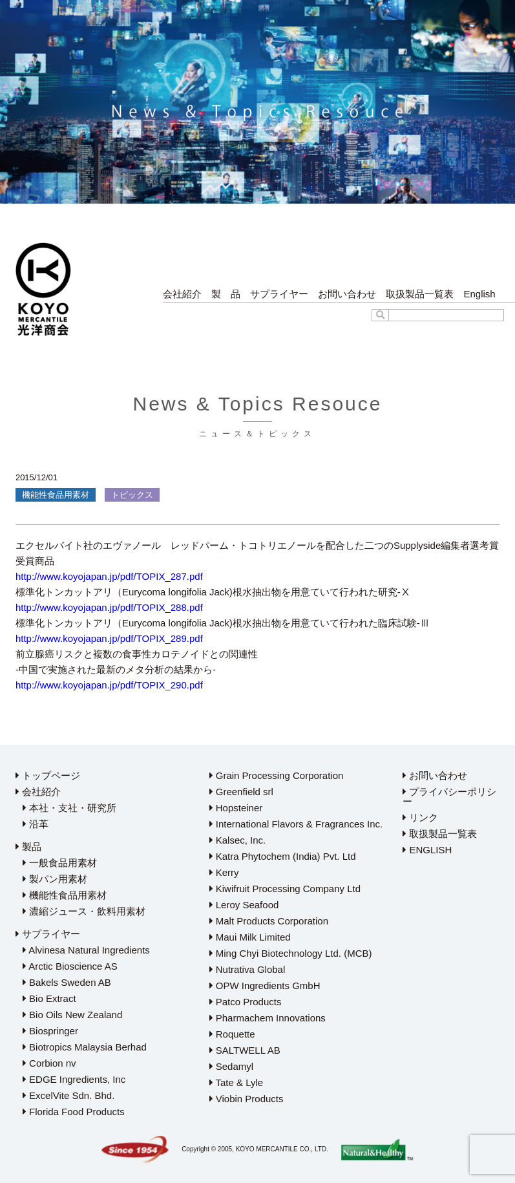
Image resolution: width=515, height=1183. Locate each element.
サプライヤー (279, 293)
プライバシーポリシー (449, 796)
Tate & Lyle (236, 1082)
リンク (420, 817)
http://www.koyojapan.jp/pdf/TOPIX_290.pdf (109, 684)
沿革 (35, 823)
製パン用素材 (55, 878)
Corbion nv (49, 1063)
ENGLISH (427, 849)
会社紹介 (182, 293)
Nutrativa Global (247, 969)
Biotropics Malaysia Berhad (85, 1046)
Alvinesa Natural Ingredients (86, 949)
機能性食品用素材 (65, 895)
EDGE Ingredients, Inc (74, 1079)
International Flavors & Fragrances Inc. (296, 823)
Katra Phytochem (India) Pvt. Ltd (282, 856)
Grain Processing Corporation (276, 775)
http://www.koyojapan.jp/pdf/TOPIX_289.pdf (109, 638)
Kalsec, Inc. (237, 840)
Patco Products (245, 1001)
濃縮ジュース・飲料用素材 (84, 911)
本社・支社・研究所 (69, 807)
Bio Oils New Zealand (72, 1014)
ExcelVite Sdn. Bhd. (68, 1095)
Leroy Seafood (244, 904)
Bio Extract (49, 998)
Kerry (224, 872)
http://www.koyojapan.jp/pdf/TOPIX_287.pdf (109, 576)
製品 (28, 846)
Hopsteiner (236, 807)
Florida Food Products (74, 1111)
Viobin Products (246, 1098)
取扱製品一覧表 (420, 293)
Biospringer (50, 1030)
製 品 (225, 293)
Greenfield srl (241, 791)
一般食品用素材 (60, 862)
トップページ (48, 775)
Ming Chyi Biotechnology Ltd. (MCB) (290, 953)
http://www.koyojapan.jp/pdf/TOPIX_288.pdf (109, 607)
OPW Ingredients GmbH (265, 985)
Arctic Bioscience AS (70, 966)
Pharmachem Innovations (267, 1017)
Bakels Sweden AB (67, 982)
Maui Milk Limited (250, 937)
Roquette (232, 1033)
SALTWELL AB (244, 1050)
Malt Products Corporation (268, 920)
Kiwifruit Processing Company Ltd (285, 888)
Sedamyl (231, 1066)
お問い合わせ (347, 293)
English (479, 293)
